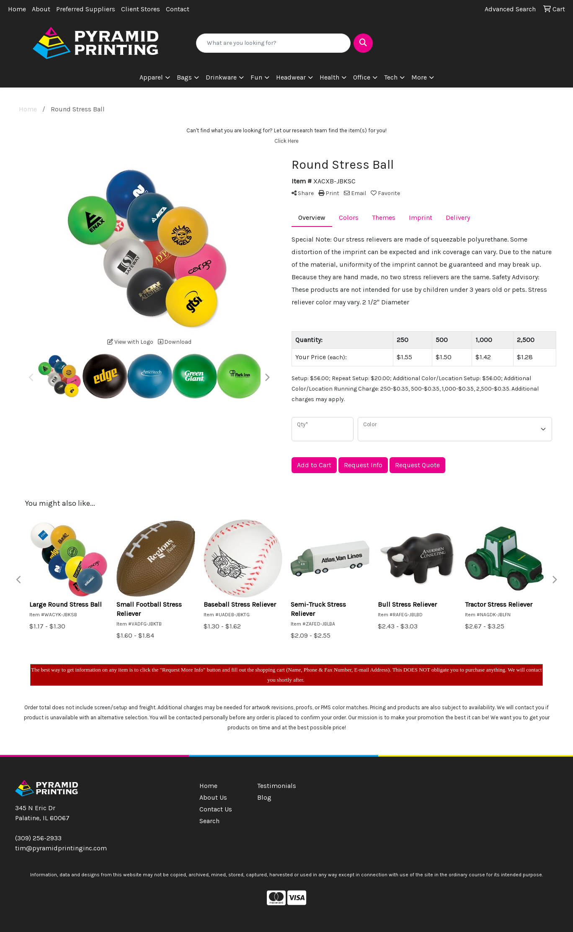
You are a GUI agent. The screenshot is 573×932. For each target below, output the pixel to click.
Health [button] (329, 77)
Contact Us (215, 809)
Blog (264, 797)
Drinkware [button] (221, 77)
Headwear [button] (291, 77)
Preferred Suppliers (85, 9)
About (41, 9)
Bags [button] (184, 77)
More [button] (419, 77)
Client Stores (140, 9)
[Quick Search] (273, 43)
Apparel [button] (151, 77)
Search (209, 821)
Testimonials (276, 786)
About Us (213, 797)
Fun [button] (256, 77)
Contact (177, 9)
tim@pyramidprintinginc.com (61, 848)
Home (17, 9)
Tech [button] (390, 77)
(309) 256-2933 (38, 838)
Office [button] (361, 77)
